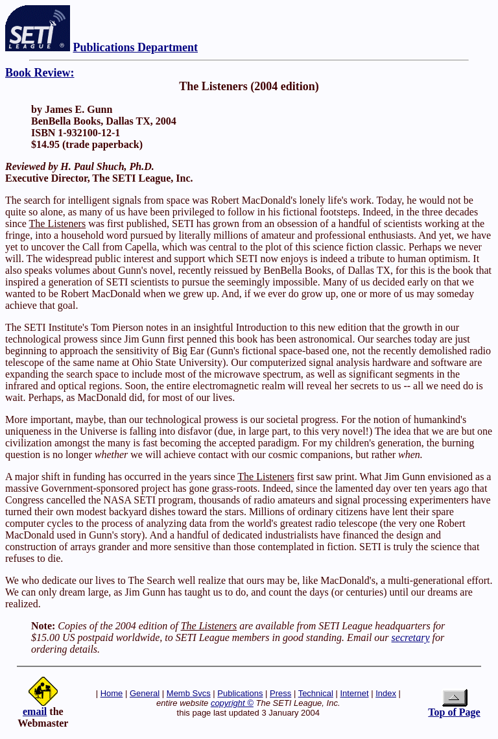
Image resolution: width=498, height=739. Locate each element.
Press (280, 693)
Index (385, 693)
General (145, 693)
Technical (315, 693)
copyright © (232, 703)
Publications (240, 693)
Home (112, 693)
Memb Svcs (189, 693)
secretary (411, 637)
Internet (354, 693)
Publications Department (135, 47)
